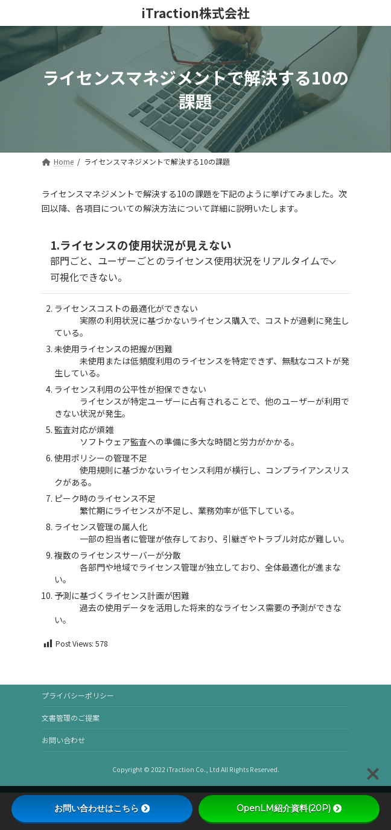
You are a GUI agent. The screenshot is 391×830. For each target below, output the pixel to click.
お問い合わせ (63, 740)
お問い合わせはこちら (102, 808)
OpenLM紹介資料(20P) (289, 808)
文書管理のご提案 (71, 717)
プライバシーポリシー (78, 695)
